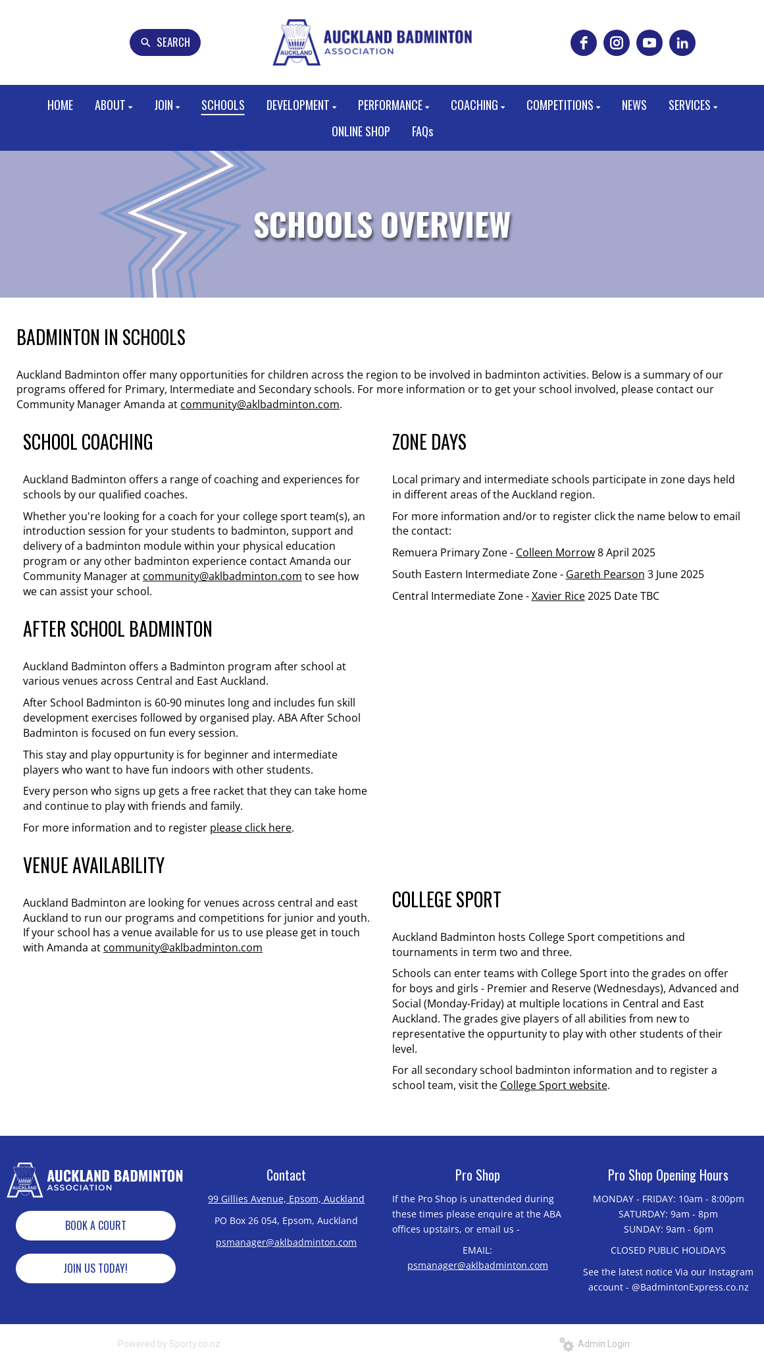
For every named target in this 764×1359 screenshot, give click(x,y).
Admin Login (594, 1344)
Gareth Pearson (605, 574)
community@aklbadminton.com (260, 404)
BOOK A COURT (95, 1225)
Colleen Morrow (555, 552)
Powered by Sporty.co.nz (169, 1344)
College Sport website (553, 1085)
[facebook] (584, 43)
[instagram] (616, 43)
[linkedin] (682, 43)
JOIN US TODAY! (95, 1268)
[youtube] (649, 43)
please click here (251, 827)
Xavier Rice (558, 596)
